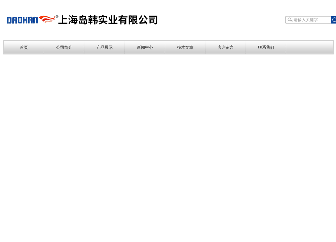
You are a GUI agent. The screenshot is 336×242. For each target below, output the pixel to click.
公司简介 (64, 47)
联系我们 (266, 47)
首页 (24, 47)
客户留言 (226, 47)
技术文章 (185, 47)
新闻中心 (145, 47)
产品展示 (105, 47)
